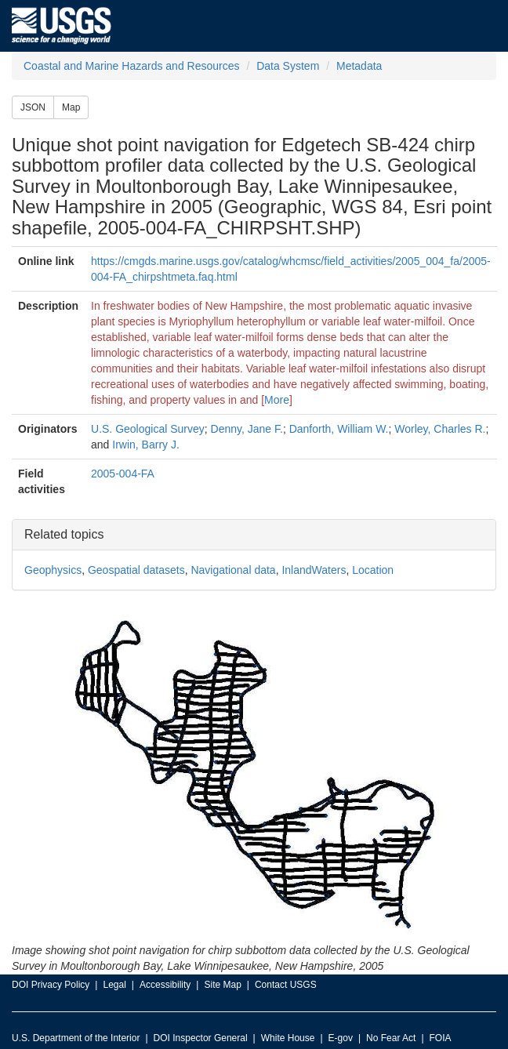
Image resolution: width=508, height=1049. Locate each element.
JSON (32, 107)
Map (71, 107)
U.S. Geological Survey (148, 429)
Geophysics (53, 570)
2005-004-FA (122, 473)
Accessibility (165, 984)
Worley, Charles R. (439, 429)
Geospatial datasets (136, 570)
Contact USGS (286, 984)
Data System (287, 66)
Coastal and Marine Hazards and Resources (131, 66)
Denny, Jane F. (247, 429)
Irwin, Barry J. (146, 444)
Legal (114, 984)
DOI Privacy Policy (50, 984)
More (276, 400)
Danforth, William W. (339, 429)
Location (373, 570)
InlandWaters (313, 570)
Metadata (359, 66)
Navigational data (232, 570)
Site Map (222, 984)
